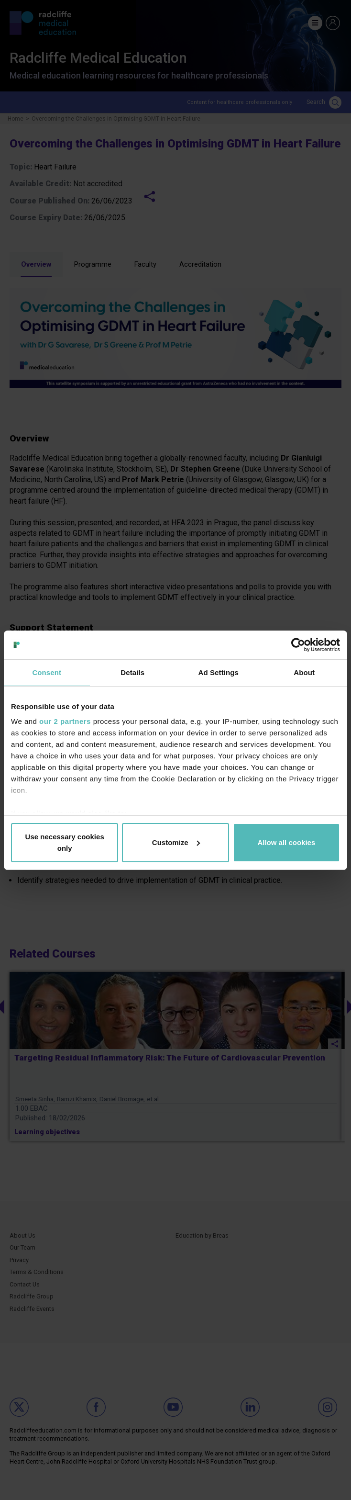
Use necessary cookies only (64, 842)
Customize (176, 842)
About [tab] (304, 672)
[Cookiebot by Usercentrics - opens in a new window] (298, 645)
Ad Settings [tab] (218, 672)
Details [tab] (132, 672)
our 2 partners (65, 721)
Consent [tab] (46, 672)
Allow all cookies (286, 842)
